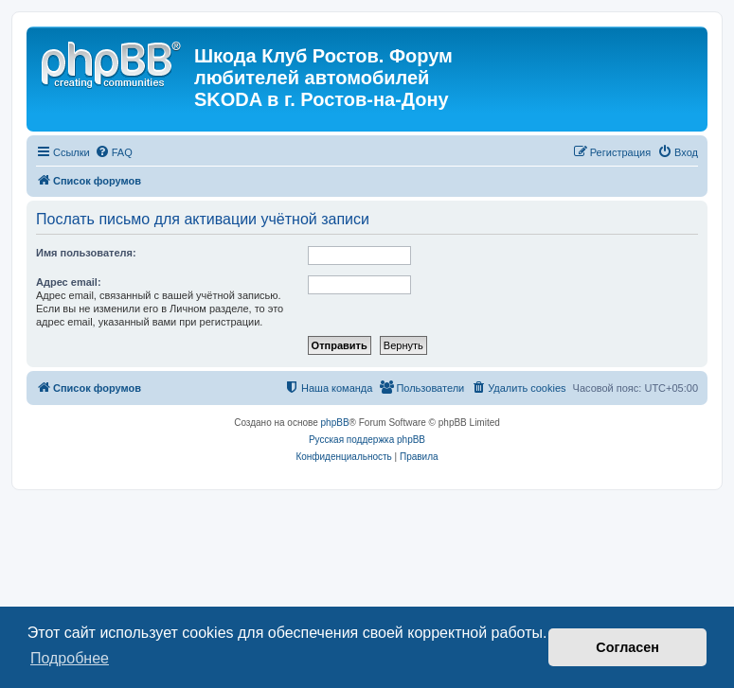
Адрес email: (68, 282)
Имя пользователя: (86, 252)
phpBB (335, 422)
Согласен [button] (627, 647)
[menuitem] (114, 152)
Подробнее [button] (69, 658)
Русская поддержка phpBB (367, 439)
